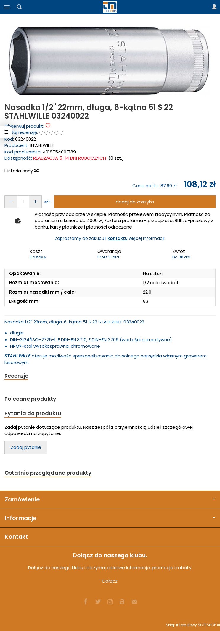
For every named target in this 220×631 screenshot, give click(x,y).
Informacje (110, 518)
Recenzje (16, 375)
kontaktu (117, 238)
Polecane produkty (30, 398)
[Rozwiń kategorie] (7, 7)
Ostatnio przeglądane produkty (47, 472)
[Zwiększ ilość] (10, 201)
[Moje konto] (214, 7)
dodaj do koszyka (135, 202)
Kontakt (16, 537)
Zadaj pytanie (26, 447)
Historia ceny (21, 171)
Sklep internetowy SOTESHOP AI (193, 624)
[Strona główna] (110, 7)
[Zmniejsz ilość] (35, 201)
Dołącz (110, 581)
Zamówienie (110, 500)
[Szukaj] (19, 7)
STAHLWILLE (42, 145)
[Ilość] (23, 201)
